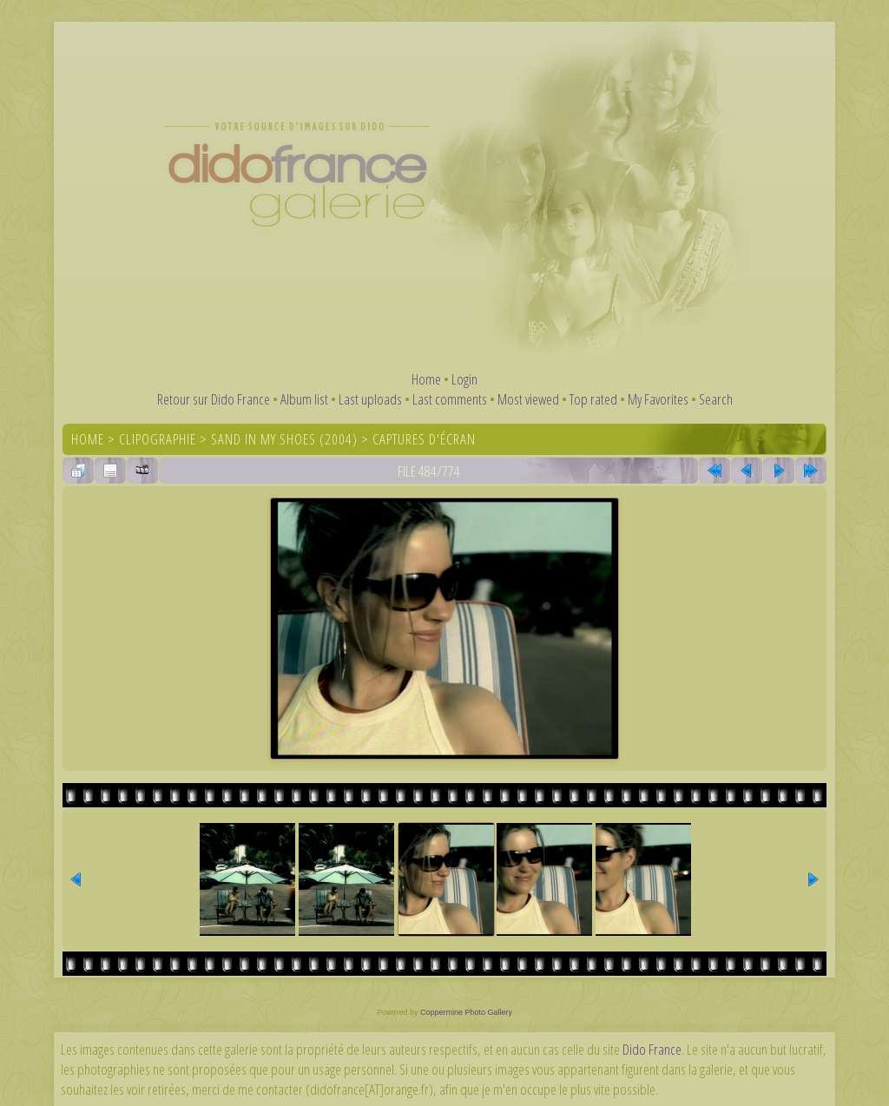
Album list (304, 399)
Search (716, 399)
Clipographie (157, 439)
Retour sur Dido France (213, 399)
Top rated (593, 399)
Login (464, 379)
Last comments (449, 399)
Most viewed (528, 399)
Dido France (652, 1049)
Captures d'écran (424, 439)
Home (426, 379)
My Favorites (658, 399)
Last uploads (370, 399)
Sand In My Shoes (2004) (284, 439)
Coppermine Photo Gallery (466, 1012)
